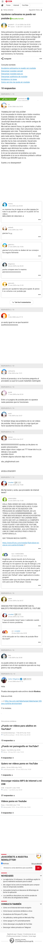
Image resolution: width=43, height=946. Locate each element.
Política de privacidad (14, 936)
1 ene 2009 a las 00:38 (15, 206)
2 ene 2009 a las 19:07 (15, 230)
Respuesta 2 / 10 (7, 310)
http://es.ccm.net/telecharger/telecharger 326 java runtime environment (21, 702)
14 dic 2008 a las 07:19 (15, 317)
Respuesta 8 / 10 (7, 593)
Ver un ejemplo (36, 863)
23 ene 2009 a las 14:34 (15, 617)
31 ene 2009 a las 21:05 (15, 285)
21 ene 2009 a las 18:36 (15, 247)
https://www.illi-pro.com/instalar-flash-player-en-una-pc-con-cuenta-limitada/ (20, 544)
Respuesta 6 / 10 (7, 432)
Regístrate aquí (12, 934)
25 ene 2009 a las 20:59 (19, 633)
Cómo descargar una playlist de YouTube (17, 924)
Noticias (5, 863)
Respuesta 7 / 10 (7, 477)
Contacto (25, 936)
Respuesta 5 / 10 (7, 408)
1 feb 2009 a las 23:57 (15, 415)
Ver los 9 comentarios (23, 302)
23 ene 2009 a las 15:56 (19, 556)
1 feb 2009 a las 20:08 (15, 657)
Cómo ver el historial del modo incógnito (17, 908)
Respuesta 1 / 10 (7, 94)
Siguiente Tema (34, 10)
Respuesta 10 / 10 (8, 674)
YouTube (25, 5)
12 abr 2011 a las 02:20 (23, 27)
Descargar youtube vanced (12, 71)
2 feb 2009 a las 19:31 (15, 373)
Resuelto (15, 19)
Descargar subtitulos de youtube (14, 76)
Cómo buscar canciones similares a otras (17, 911)
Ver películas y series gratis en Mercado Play (18, 917)
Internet (16, 5)
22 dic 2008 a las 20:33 (15, 106)
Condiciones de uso (30, 934)
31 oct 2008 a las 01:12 (15, 681)
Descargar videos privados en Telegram (17, 927)
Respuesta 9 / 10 (7, 650)
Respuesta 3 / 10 (7, 366)
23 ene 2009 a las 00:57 (15, 600)
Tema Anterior (8, 10)
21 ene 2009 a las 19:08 (15, 485)
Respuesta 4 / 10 (7, 387)
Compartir (7, 59)
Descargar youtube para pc (12, 74)
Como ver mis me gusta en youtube (15, 82)
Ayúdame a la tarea (9, 79)
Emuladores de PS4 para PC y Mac (15, 914)
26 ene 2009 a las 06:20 (15, 266)
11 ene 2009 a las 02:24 (15, 394)
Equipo (20, 934)
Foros (8, 5)
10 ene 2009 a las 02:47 (15, 439)
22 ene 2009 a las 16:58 (15, 500)
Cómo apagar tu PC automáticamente (16, 921)
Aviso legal (32, 936)
